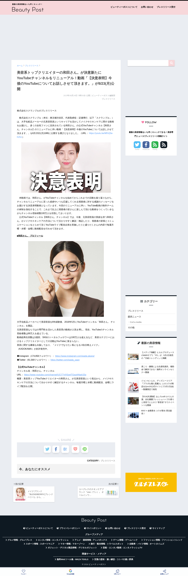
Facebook (146, 149)
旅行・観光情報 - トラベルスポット (107, 545)
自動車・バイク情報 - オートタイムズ (146, 545)
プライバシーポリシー (69, 530)
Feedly (155, 149)
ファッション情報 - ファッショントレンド (162, 541)
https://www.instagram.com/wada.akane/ (74, 356)
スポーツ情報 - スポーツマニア (40, 545)
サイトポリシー (94, 530)
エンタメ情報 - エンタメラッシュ (53, 541)
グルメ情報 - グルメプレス (20, 541)
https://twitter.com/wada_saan (65, 360)
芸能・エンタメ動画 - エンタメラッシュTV (122, 549)
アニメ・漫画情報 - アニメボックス (91, 541)
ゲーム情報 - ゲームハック (125, 541)
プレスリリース (107, 460)
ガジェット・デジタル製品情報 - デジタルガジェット (72, 549)
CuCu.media (135, 322)
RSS (164, 149)
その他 (131, 328)
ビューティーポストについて (124, 7)
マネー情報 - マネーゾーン (72, 545)
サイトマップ (158, 530)
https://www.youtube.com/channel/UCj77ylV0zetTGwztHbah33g (55, 375)
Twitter (137, 149)
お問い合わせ (147, 7)
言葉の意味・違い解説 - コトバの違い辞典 (113, 561)
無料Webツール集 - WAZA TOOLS (72, 561)
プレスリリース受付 (166, 7)
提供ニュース (135, 317)
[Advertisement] (94, 36)
